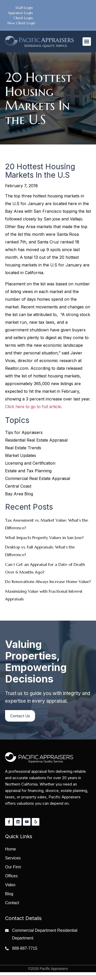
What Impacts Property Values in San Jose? (44, 537)
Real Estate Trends (23, 447)
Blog (9, 894)
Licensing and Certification (30, 463)
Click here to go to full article (33, 406)
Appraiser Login (20, 12)
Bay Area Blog (19, 493)
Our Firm (13, 867)
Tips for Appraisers (24, 432)
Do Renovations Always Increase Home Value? (48, 581)
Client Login (23, 18)
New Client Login (21, 23)
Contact (12, 903)
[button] (87, 41)
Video (10, 885)
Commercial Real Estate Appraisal (37, 478)
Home (10, 849)
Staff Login (24, 7)
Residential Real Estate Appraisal (36, 440)
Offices (11, 876)
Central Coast (18, 486)
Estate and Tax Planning (28, 470)
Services (13, 858)
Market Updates (20, 455)
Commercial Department (34, 930)
